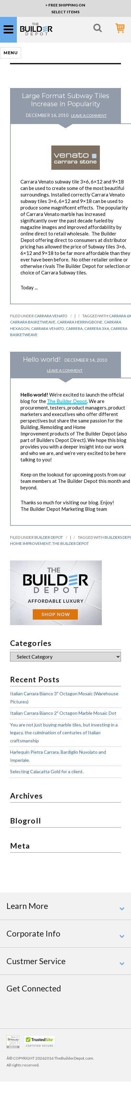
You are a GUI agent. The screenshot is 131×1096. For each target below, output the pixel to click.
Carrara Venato (50, 315)
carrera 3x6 (96, 328)
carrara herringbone (79, 322)
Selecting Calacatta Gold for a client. (47, 771)
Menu (11, 52)
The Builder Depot (67, 401)
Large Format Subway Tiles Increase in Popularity (65, 100)
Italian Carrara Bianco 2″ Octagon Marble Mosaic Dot (63, 713)
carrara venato (47, 328)
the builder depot (70, 543)
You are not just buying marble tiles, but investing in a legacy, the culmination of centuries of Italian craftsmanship (64, 732)
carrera (74, 328)
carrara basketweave (32, 322)
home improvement (30, 543)
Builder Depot (48, 537)
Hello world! (42, 359)
